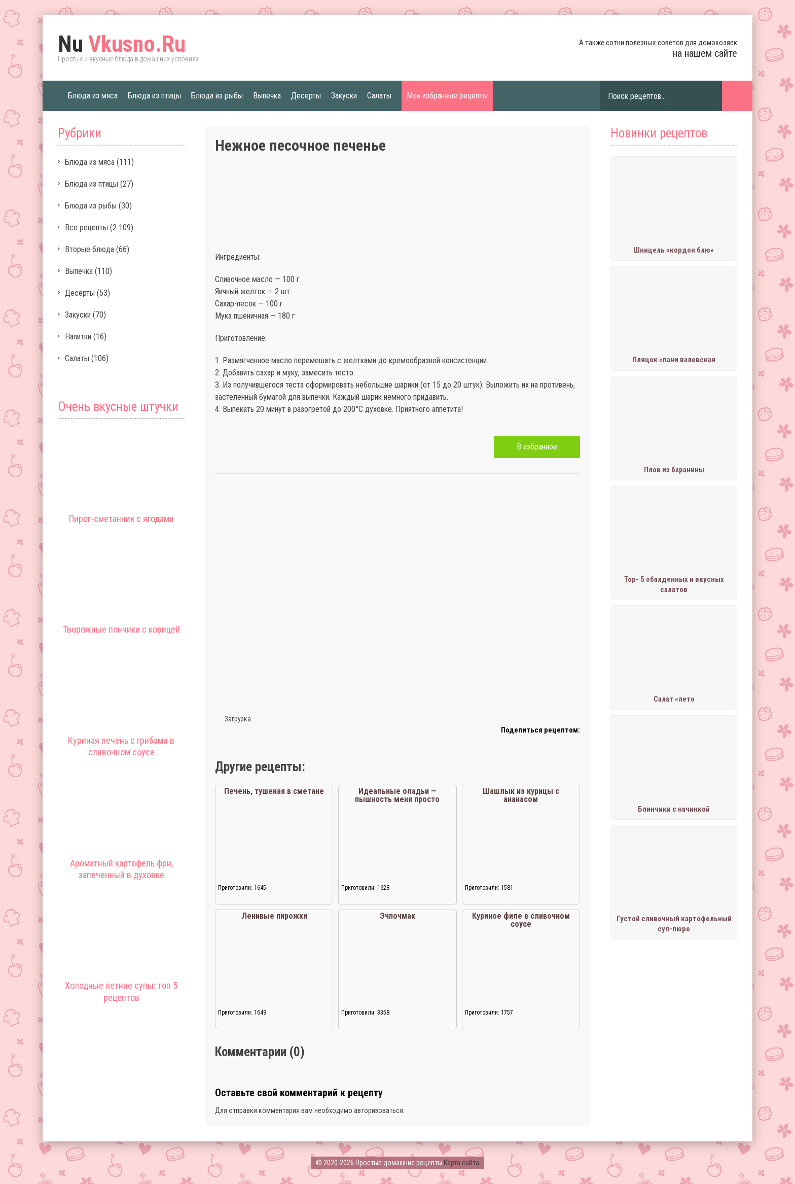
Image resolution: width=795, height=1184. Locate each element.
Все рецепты (86, 227)
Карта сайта (461, 1163)
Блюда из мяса (93, 95)
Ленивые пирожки (274, 916)
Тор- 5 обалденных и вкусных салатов (674, 584)
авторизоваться (378, 1110)
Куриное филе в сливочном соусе (521, 920)
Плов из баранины (674, 469)
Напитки (78, 336)
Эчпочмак (397, 916)
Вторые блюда (89, 249)
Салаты (379, 95)
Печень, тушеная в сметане (274, 791)
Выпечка (267, 95)
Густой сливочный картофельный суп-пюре (674, 923)
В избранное (537, 446)
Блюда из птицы (154, 95)
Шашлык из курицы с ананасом (521, 795)
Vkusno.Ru (122, 44)
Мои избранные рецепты (447, 95)
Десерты (306, 95)
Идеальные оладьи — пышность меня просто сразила (397, 799)
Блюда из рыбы (217, 95)
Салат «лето (674, 699)
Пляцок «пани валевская (673, 359)
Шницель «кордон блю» (674, 250)
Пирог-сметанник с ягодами (121, 518)
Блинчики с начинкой (674, 809)
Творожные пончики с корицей (121, 629)
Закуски (344, 95)
